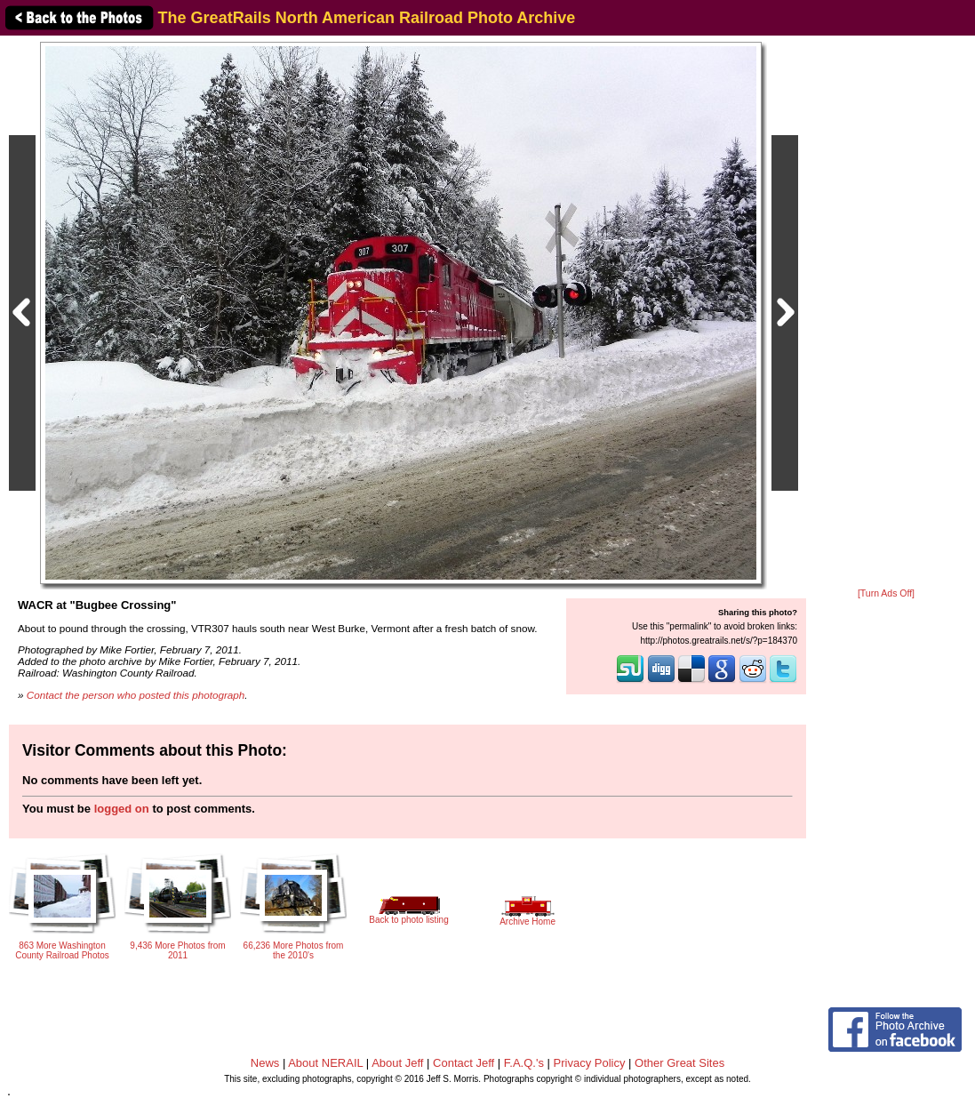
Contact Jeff (463, 1063)
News (265, 1063)
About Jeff (397, 1063)
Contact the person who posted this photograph (136, 695)
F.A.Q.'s (524, 1063)
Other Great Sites (679, 1063)
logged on (121, 808)
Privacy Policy (590, 1063)
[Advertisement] (886, 313)
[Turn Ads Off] (886, 593)
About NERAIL (325, 1063)
